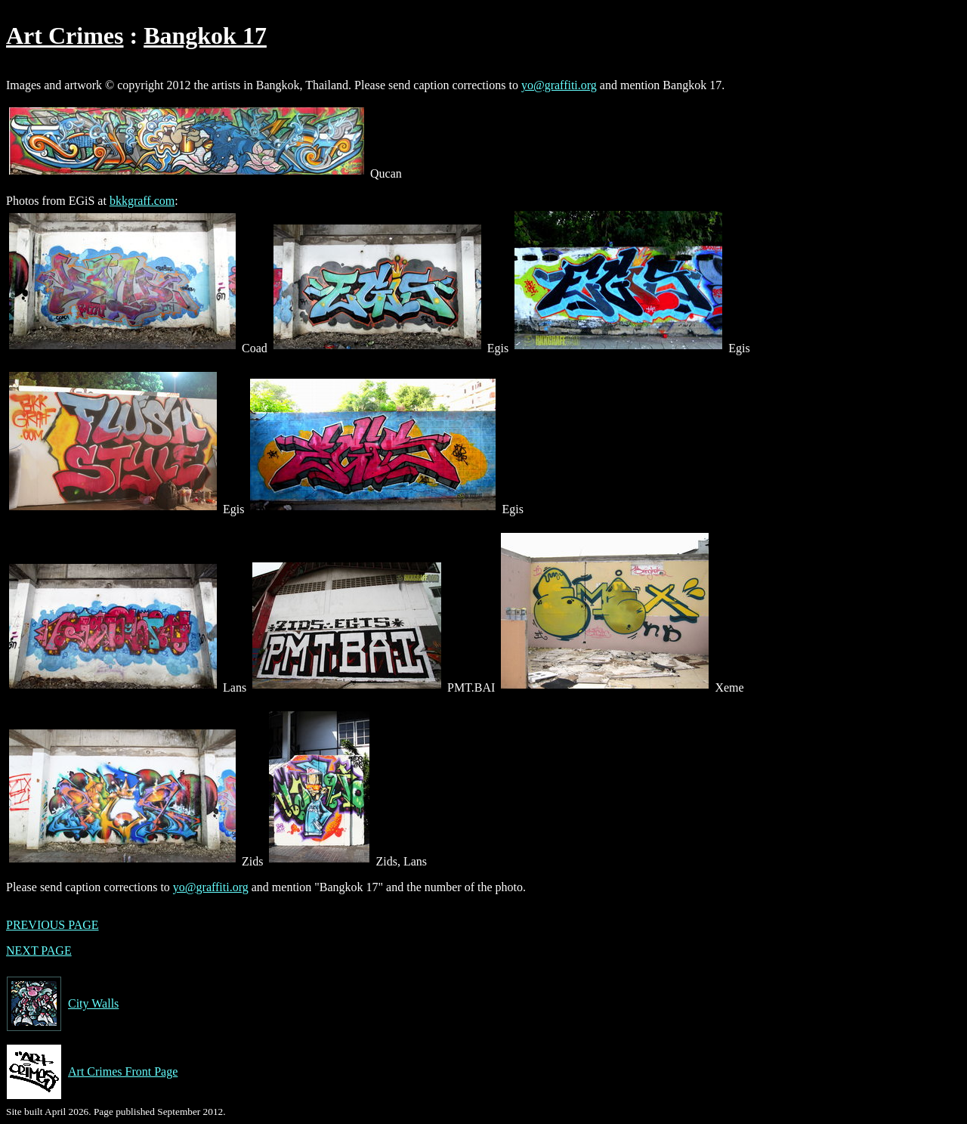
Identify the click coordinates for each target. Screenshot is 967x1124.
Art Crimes (64, 35)
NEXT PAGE (39, 950)
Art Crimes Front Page (92, 1072)
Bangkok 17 (205, 35)
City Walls (62, 1004)
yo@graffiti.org (559, 85)
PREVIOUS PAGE (52, 924)
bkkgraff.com (142, 200)
